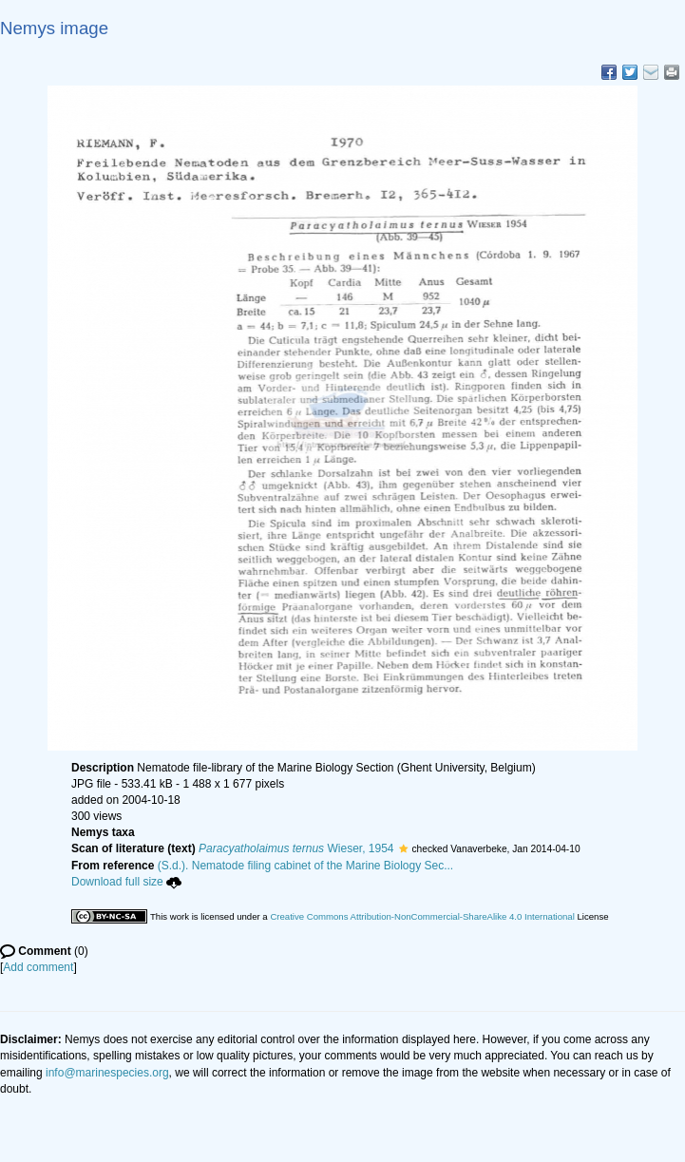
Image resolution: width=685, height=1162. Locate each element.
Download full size (126, 881)
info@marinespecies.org (107, 1072)
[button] (403, 848)
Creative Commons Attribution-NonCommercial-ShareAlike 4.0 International (422, 916)
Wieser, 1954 (296, 848)
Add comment (38, 967)
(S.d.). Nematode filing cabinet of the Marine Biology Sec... (306, 865)
